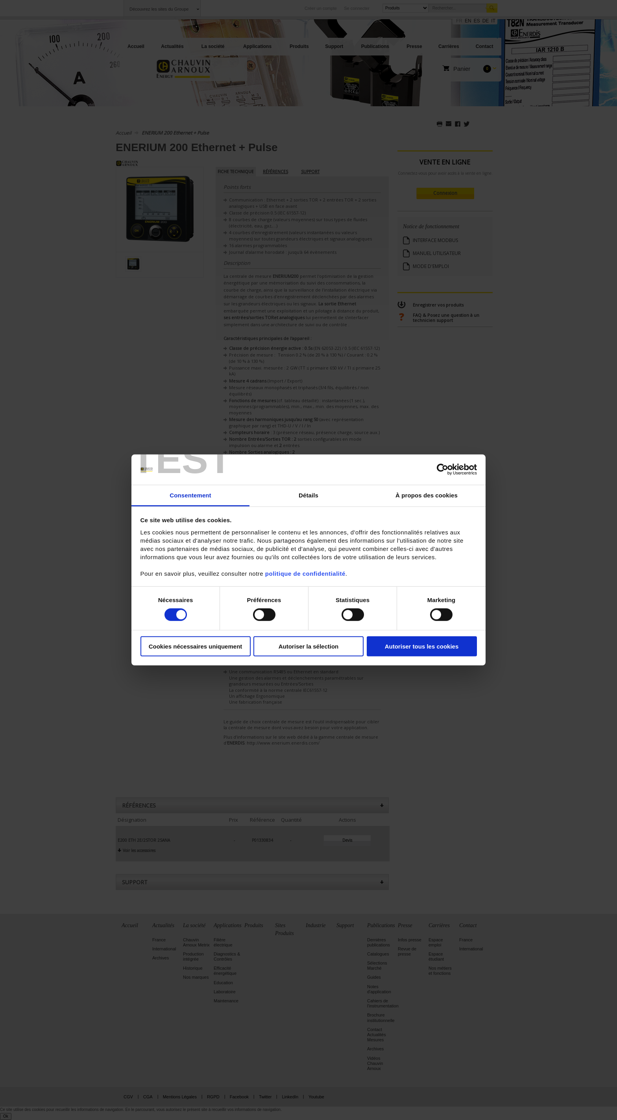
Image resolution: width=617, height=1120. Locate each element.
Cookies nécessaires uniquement (195, 646)
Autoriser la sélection (309, 646)
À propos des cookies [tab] (426, 495)
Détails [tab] (308, 495)
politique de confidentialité (305, 573)
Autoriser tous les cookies (422, 646)
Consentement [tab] (190, 495)
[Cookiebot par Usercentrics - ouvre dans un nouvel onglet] (442, 469)
